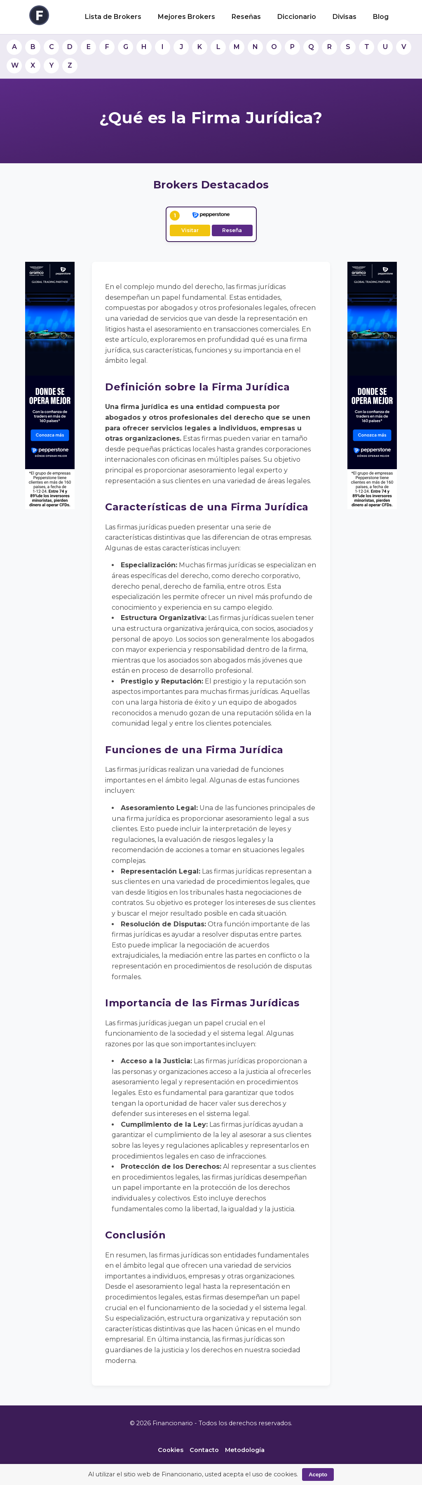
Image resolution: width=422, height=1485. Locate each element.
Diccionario (296, 17)
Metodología (245, 1450)
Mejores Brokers (186, 17)
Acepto (318, 1474)
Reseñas (246, 17)
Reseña (232, 230)
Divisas (344, 17)
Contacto (204, 1450)
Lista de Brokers (113, 17)
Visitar (190, 230)
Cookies (170, 1450)
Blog (381, 17)
